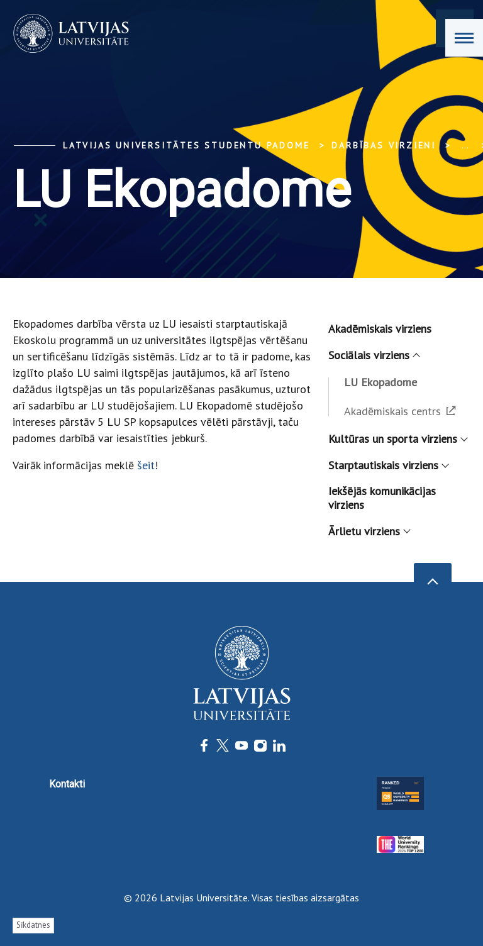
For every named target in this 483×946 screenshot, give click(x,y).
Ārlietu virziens (368, 531)
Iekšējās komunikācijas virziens (382, 498)
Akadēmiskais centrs (400, 411)
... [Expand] (465, 145)
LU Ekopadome (380, 382)
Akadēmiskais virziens (379, 328)
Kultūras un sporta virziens (397, 438)
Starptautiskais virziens (388, 465)
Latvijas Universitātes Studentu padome (186, 145)
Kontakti (67, 784)
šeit (146, 465)
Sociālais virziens (373, 355)
